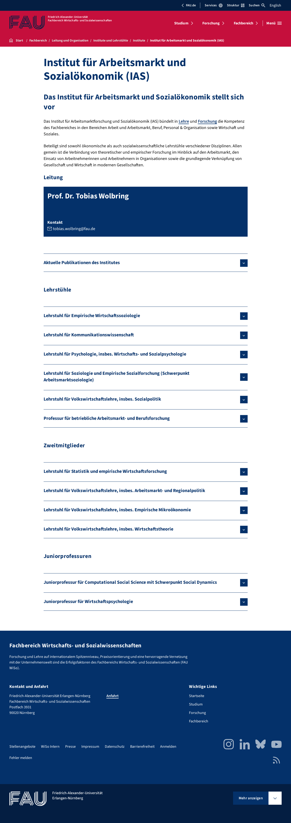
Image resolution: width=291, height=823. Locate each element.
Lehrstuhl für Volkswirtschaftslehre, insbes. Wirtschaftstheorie (108, 529)
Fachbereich (243, 23)
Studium (181, 23)
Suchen (257, 5)
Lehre (184, 121)
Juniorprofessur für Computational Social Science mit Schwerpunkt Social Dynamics (130, 582)
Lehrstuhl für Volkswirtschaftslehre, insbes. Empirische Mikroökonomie (117, 510)
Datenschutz (115, 746)
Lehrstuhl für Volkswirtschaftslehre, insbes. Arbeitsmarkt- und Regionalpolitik (124, 490)
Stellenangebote (22, 746)
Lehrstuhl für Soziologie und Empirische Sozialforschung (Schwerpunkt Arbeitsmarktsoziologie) (116, 376)
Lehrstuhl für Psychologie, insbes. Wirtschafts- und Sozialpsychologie (115, 354)
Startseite (196, 695)
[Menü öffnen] (274, 23)
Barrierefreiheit (142, 746)
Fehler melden (20, 757)
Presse (70, 746)
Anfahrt (112, 695)
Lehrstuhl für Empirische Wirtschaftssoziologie (92, 315)
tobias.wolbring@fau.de (74, 229)
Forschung (211, 23)
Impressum (90, 746)
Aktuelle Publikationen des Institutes (82, 262)
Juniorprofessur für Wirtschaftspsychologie (88, 601)
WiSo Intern (50, 746)
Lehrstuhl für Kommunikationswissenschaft (89, 335)
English (275, 5)
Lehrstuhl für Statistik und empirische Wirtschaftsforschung (105, 471)
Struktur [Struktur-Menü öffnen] (235, 5)
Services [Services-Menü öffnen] (213, 5)
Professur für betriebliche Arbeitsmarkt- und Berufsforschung (107, 418)
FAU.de (188, 5)
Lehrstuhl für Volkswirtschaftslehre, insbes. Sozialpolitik (102, 399)
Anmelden (168, 746)
